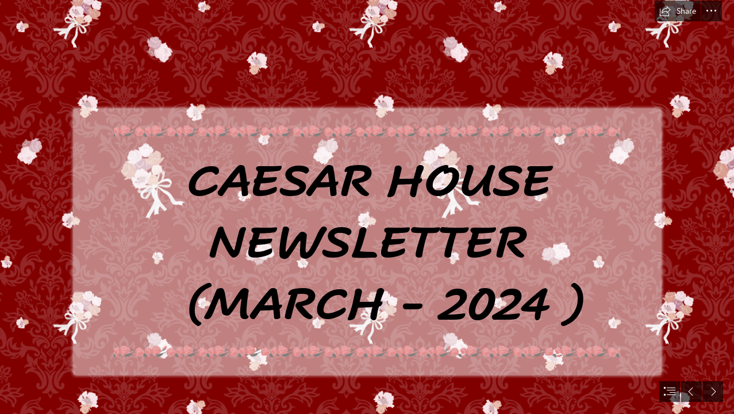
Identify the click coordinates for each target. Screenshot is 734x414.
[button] (678, 11)
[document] (367, 207)
